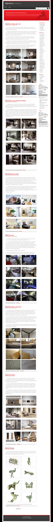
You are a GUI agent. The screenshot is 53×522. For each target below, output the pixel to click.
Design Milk (41, 77)
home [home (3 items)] (43, 87)
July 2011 (41, 53)
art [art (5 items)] (39, 86)
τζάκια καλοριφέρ (32, 380)
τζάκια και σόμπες (26, 189)
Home (6, 7)
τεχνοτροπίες (26, 245)
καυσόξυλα (31, 384)
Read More (20, 231)
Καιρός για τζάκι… (10, 374)
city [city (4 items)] (42, 86)
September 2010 (42, 67)
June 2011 (41, 55)
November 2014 (42, 38)
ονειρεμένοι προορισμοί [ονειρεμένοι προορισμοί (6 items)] (43, 95)
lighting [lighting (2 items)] (40, 88)
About (10, 7)
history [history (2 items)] (40, 87)
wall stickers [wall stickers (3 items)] (42, 90)
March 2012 (41, 49)
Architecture (41, 24)
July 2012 (41, 46)
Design (13, 101)
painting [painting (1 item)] (43, 88)
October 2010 (42, 66)
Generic (41, 28)
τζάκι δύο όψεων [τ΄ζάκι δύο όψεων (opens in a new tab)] (9, 43)
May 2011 (41, 56)
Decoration (10, 101)
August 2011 (42, 52)
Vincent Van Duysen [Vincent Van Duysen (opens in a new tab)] (14, 31)
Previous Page (18, 508)
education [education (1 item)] (44, 113)
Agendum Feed (42, 97)
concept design (16, 106)
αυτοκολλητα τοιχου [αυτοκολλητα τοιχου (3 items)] (42, 93)
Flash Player (43, 126)
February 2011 (42, 60)
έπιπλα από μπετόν (28, 310)
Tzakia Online (42, 80)
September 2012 (42, 45)
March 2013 (41, 42)
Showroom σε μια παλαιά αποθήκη (15, 100)
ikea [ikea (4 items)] (46, 87)
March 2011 (41, 59)
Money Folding (9, 448)
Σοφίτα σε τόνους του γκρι (13, 24)
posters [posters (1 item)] (45, 88)
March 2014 (41, 39)
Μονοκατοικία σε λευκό (12, 174)
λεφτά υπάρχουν (21, 451)
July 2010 (41, 69)
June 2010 (41, 70)
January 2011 (42, 62)
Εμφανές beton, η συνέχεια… (13, 306)
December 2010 (42, 63)
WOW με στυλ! (9, 235)
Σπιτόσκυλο (41, 81)
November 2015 (42, 35)
